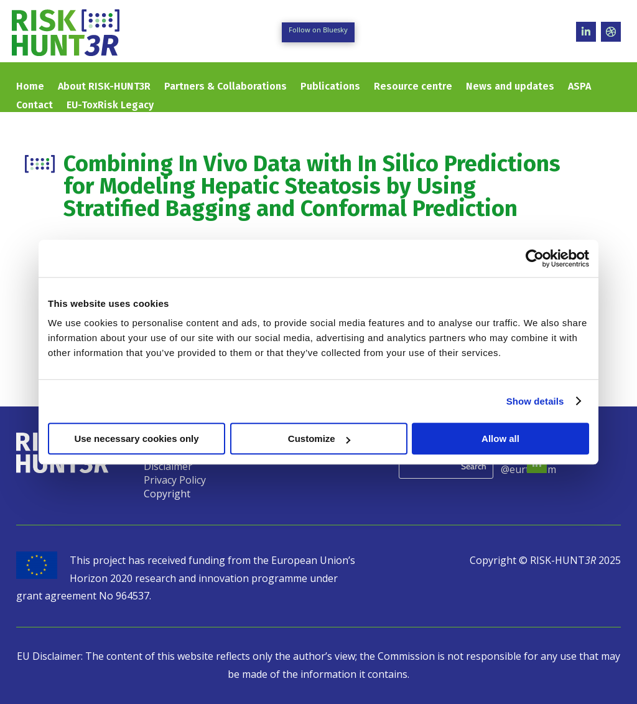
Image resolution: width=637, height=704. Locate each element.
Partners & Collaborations (225, 87)
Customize (319, 438)
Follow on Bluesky (318, 29)
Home (30, 87)
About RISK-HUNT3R (104, 87)
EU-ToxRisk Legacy (110, 106)
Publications (330, 87)
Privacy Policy (175, 481)
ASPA (579, 87)
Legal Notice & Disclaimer (178, 463)
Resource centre (413, 87)
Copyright (167, 494)
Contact (34, 106)
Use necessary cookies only (136, 438)
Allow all (500, 438)
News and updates (510, 87)
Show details (535, 401)
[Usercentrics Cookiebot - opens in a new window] (534, 258)
